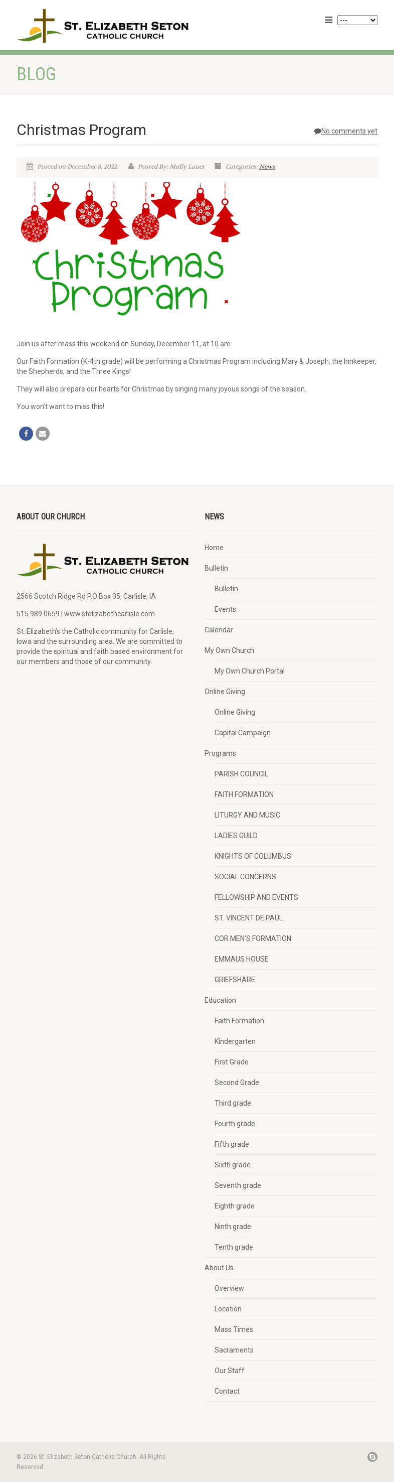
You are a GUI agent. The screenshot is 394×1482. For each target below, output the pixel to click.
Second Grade (237, 1083)
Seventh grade (238, 1185)
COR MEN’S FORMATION (253, 938)
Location (228, 1309)
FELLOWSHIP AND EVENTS (256, 897)
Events (225, 609)
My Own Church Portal (250, 671)
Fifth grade (232, 1144)
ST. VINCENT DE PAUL (249, 918)
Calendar (219, 630)
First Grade (232, 1062)
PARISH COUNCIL (241, 774)
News (267, 167)
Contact (227, 1391)
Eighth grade (235, 1206)
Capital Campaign (243, 733)
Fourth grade (235, 1124)
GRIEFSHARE (235, 980)
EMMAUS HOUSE (242, 959)
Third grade (233, 1103)
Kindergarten (235, 1041)
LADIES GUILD (236, 836)
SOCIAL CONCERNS (245, 877)
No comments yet (345, 131)
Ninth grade (233, 1227)
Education (220, 1000)
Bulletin (216, 568)
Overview (229, 1288)
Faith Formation (239, 1021)
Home (214, 548)
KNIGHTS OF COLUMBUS (253, 856)
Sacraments (234, 1350)
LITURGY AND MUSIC (247, 815)
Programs (220, 753)
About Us (219, 1268)
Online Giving (225, 692)
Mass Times (234, 1329)
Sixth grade (233, 1165)
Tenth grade (234, 1247)
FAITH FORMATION (244, 794)
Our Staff (230, 1371)
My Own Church (229, 650)
